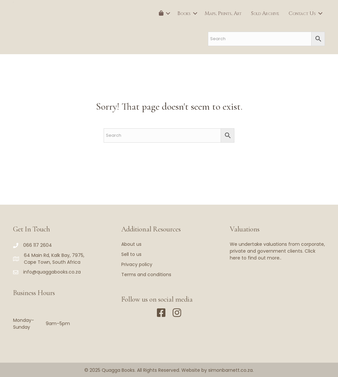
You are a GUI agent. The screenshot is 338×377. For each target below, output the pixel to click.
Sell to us (131, 254)
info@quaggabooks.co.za (52, 272)
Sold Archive (265, 13)
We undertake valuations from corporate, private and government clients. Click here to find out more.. (277, 251)
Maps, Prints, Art (223, 13)
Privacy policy (136, 264)
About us (131, 244)
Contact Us (302, 13)
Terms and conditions (146, 274)
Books (184, 13)
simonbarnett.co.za (230, 370)
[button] (168, 13)
